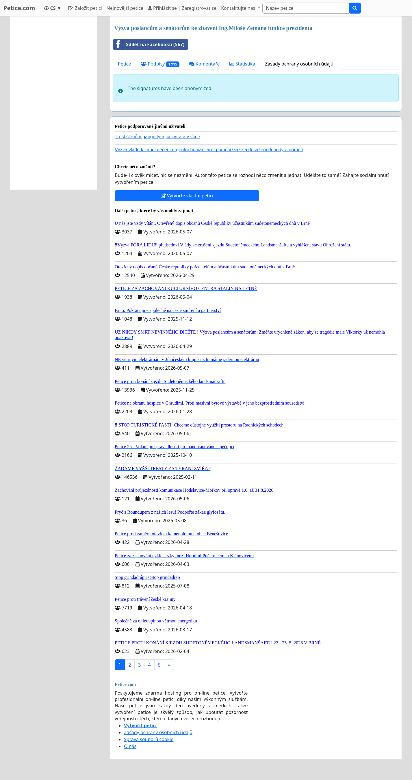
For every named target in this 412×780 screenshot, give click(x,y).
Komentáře (204, 64)
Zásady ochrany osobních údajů (299, 64)
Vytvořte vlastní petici (187, 195)
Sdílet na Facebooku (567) (148, 44)
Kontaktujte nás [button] (238, 8)
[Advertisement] (53, 103)
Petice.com (19, 8)
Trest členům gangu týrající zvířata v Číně (157, 136)
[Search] (305, 8)
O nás (130, 746)
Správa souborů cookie (148, 739)
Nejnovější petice (125, 8)
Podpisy (160, 64)
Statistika (242, 64)
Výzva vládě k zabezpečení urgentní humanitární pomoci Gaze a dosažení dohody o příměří (209, 149)
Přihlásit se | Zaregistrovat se (182, 8)
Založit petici (85, 8)
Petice (124, 64)
